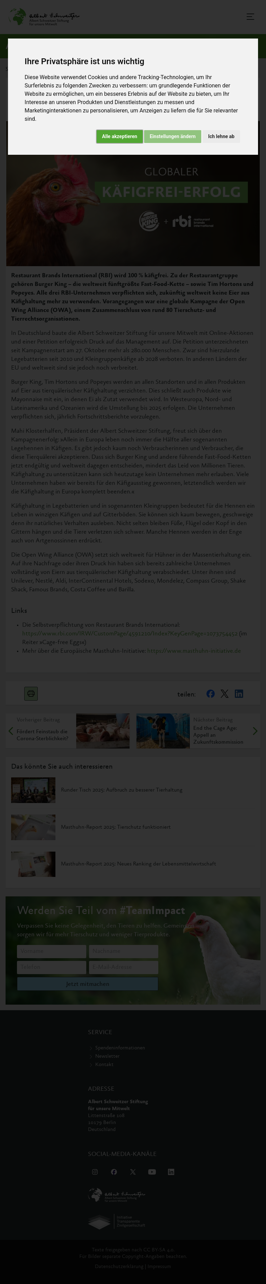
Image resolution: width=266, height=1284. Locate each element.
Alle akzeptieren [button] (120, 136)
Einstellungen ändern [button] (173, 136)
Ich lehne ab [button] (221, 136)
